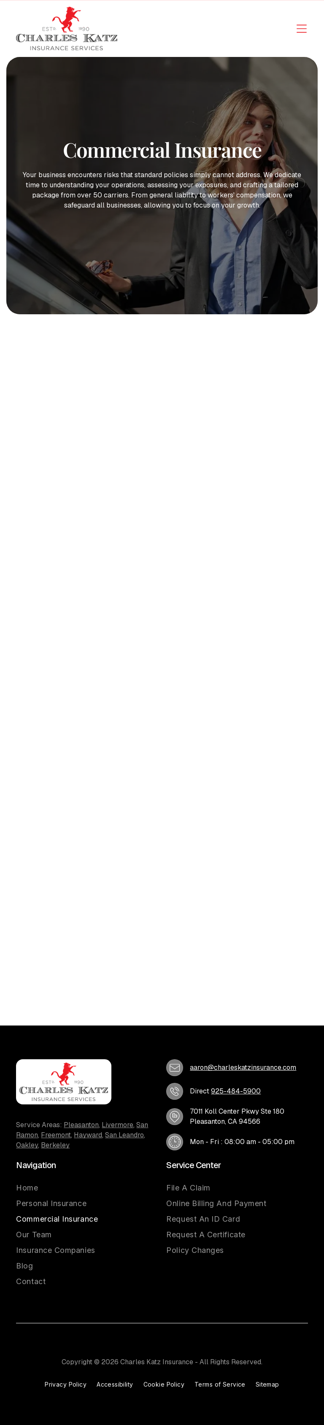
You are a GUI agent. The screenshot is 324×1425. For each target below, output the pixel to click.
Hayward (88, 1135)
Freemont (56, 1135)
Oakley (27, 1145)
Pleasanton (81, 1124)
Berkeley (55, 1145)
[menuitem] (57, 1188)
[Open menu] (301, 28)
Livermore (117, 1124)
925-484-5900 (236, 1091)
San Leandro (124, 1135)
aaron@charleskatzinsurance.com (243, 1067)
